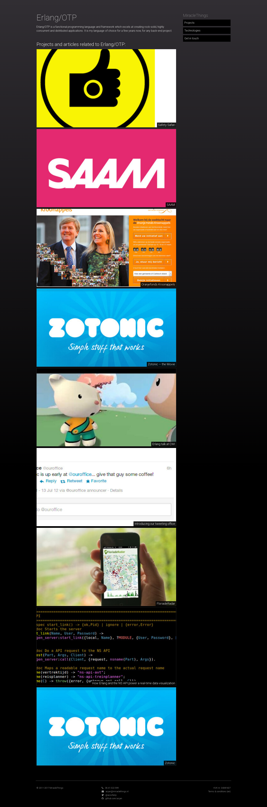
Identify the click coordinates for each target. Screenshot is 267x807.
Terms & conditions (217, 791)
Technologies (192, 30)
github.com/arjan (113, 798)
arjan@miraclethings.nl (117, 791)
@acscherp (111, 795)
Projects (189, 22)
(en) (229, 791)
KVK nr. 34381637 (222, 788)
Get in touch (191, 38)
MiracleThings (195, 15)
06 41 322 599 (112, 788)
